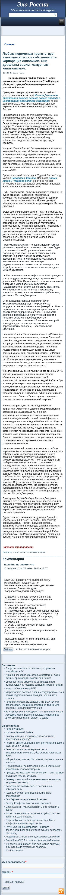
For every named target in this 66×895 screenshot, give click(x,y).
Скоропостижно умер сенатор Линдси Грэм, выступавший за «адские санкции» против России (34, 683)
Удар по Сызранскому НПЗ (20, 688)
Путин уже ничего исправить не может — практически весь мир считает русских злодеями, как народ (33, 830)
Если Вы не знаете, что (18, 564)
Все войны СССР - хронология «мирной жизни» (32, 840)
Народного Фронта (23, 178)
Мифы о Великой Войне (19, 732)
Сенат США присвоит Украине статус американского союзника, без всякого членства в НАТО (33, 752)
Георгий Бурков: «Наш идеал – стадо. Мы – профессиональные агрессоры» (30, 822)
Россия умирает (14, 728)
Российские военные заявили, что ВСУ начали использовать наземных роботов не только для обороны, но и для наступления (32, 704)
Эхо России (33, 4)
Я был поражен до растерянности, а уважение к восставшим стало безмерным (32, 767)
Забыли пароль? (14, 881)
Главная (9, 44)
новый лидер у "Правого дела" (30, 179)
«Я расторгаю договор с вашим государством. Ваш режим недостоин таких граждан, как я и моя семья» (34, 695)
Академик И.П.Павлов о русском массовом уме (32, 836)
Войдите (7, 552)
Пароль (7, 872)
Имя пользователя (14, 862)
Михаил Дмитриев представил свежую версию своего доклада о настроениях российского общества (31, 98)
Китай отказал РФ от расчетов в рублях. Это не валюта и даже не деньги (32, 815)
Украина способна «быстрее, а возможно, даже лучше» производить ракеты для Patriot (32, 676)
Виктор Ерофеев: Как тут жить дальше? (28, 803)
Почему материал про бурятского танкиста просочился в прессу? (29, 738)
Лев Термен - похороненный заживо (26, 799)
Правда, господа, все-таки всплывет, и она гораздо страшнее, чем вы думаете (34, 774)
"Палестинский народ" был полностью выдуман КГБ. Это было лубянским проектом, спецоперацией (32, 847)
